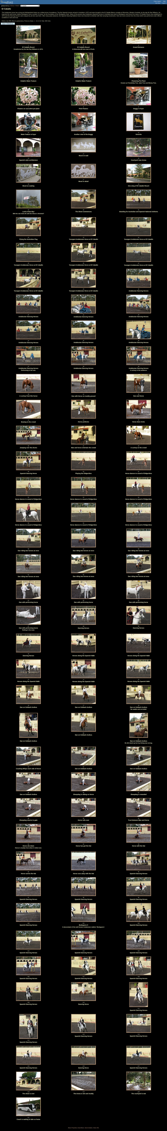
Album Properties (72, 1127)
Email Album (81, 1127)
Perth (17, 6)
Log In (164, 3)
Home (12, 6)
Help (164, 1)
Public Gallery (157, 1)
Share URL (96, 1127)
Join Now (157, 3)
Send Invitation (89, 1127)
